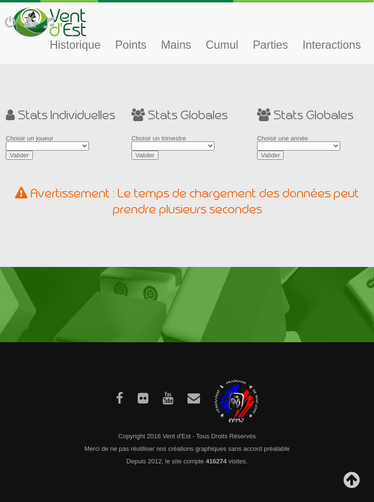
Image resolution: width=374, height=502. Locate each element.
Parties (270, 45)
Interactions (331, 45)
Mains (176, 45)
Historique (75, 45)
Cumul (222, 45)
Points (130, 45)
